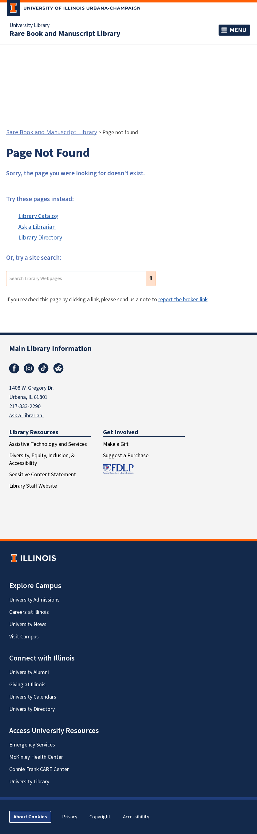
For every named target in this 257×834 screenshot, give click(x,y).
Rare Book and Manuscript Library (65, 33)
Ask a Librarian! (26, 415)
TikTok (43, 368)
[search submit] (151, 278)
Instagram (29, 368)
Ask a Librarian (37, 227)
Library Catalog (38, 216)
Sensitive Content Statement (42, 474)
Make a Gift (115, 444)
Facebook (14, 368)
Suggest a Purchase (125, 455)
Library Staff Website (33, 486)
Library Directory (40, 237)
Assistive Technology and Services (48, 444)
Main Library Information (50, 348)
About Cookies (30, 816)
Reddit (58, 368)
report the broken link (183, 299)
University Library (29, 25)
